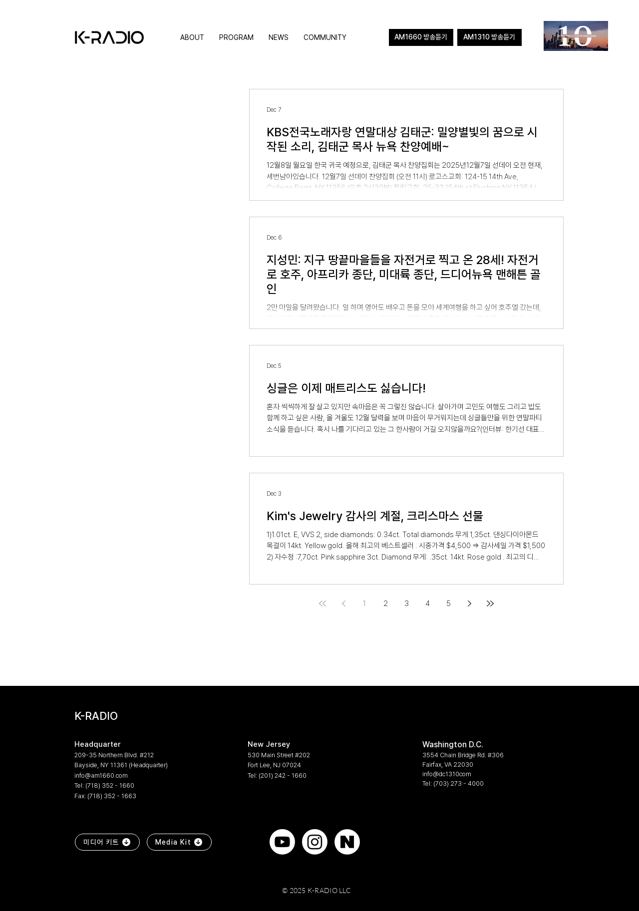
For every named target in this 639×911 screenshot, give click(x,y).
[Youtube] (282, 842)
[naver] (347, 842)
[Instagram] (314, 842)
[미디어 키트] (107, 842)
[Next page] (469, 603)
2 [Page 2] (385, 603)
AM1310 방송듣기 (489, 37)
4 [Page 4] (427, 603)
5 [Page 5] (448, 603)
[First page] (322, 603)
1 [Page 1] (364, 603)
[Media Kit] (179, 842)
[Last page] (490, 603)
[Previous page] (343, 603)
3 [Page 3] (406, 603)
